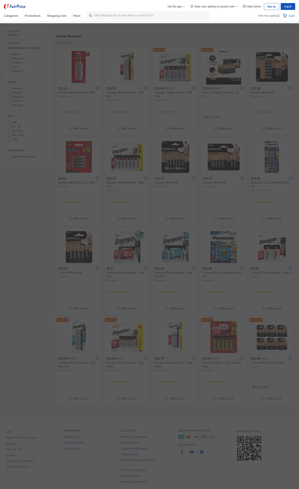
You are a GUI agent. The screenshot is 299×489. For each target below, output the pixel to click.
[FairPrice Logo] (15, 6)
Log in (288, 6)
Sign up (271, 6)
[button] (278, 16)
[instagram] (202, 454)
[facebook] (182, 454)
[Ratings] (69, 112)
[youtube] (192, 454)
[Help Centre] (252, 6)
